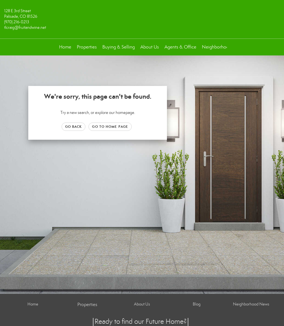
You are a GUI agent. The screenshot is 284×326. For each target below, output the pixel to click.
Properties (87, 47)
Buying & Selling (118, 47)
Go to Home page (110, 126)
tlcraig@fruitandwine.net (25, 27)
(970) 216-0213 (16, 21)
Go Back (73, 126)
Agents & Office (180, 47)
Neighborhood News (223, 47)
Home (65, 47)
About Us (149, 47)
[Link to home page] (142, 15)
